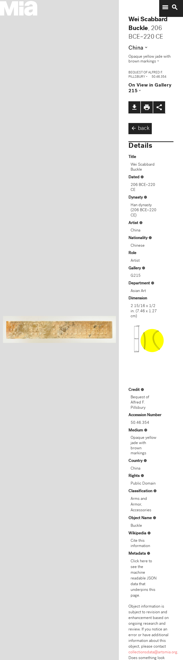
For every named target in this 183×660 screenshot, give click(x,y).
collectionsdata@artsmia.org (152, 652)
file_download (134, 107)
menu (165, 7)
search (174, 7)
